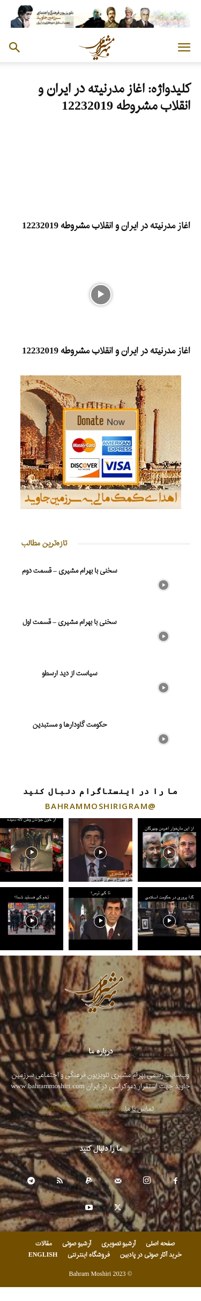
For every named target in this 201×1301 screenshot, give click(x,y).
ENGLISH (43, 1255)
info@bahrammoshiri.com (85, 1109)
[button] (184, 47)
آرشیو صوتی (76, 1244)
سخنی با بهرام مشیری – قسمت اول (69, 622)
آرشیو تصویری (118, 1244)
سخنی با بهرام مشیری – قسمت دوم (69, 571)
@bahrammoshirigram (101, 805)
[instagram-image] (31, 849)
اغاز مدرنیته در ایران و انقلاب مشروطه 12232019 (106, 226)
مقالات (43, 1244)
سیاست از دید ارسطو (69, 673)
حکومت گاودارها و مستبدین (70, 725)
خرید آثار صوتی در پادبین (150, 1255)
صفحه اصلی (160, 1244)
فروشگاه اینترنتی (89, 1255)
